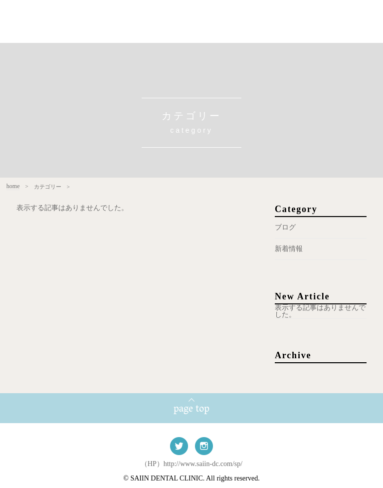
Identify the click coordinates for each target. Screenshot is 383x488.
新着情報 (289, 248)
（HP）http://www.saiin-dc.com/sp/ (191, 464)
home (7, 186)
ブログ (285, 227)
